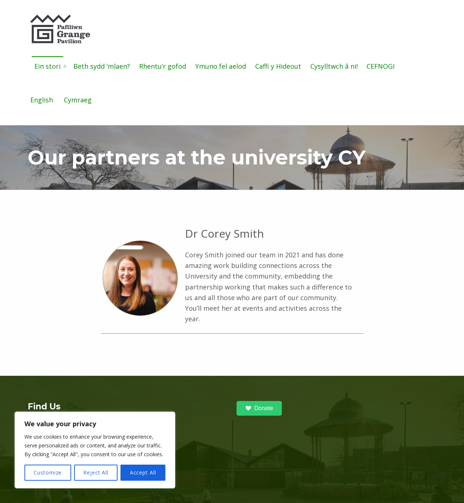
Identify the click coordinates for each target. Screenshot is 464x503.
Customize (48, 472)
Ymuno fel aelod (220, 66)
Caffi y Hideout (278, 66)
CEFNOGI (381, 66)
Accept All (143, 472)
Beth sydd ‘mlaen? (101, 66)
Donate (259, 408)
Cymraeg (78, 99)
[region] (95, 450)
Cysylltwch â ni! (334, 66)
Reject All (95, 472)
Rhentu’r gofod (162, 66)
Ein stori (47, 66)
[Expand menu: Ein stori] (65, 66)
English (41, 99)
